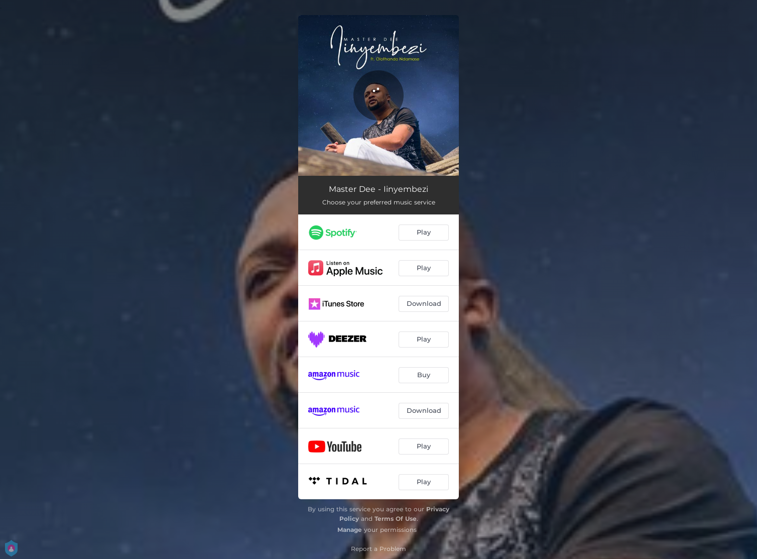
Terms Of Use (395, 518)
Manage (349, 529)
